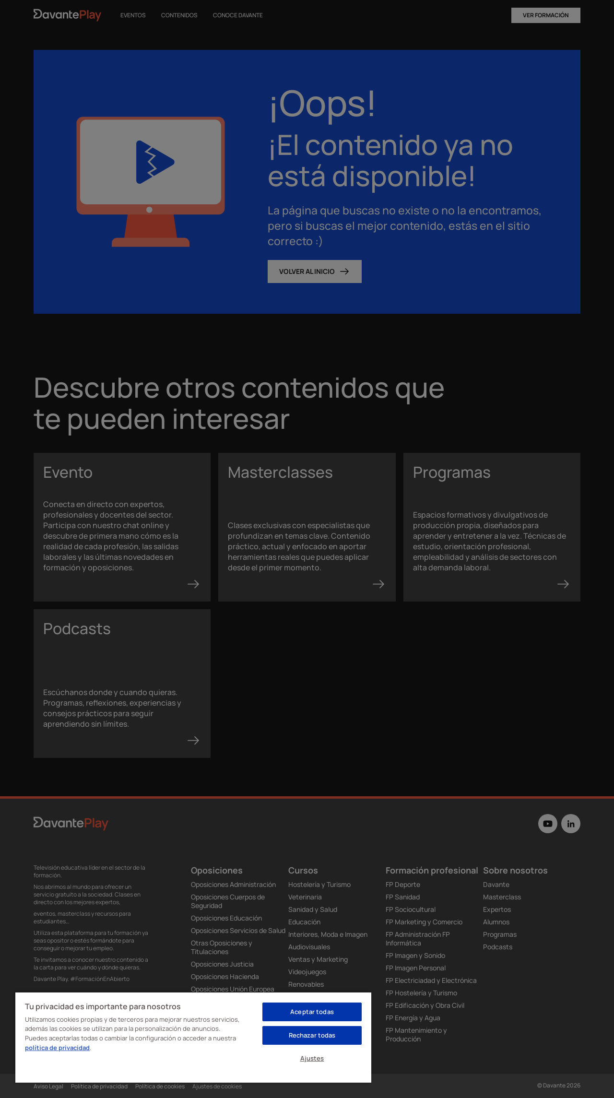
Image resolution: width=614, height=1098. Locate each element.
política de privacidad (57, 1047)
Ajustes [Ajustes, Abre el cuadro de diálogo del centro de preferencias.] (312, 1058)
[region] (193, 1037)
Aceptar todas (312, 1011)
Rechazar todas (312, 1035)
